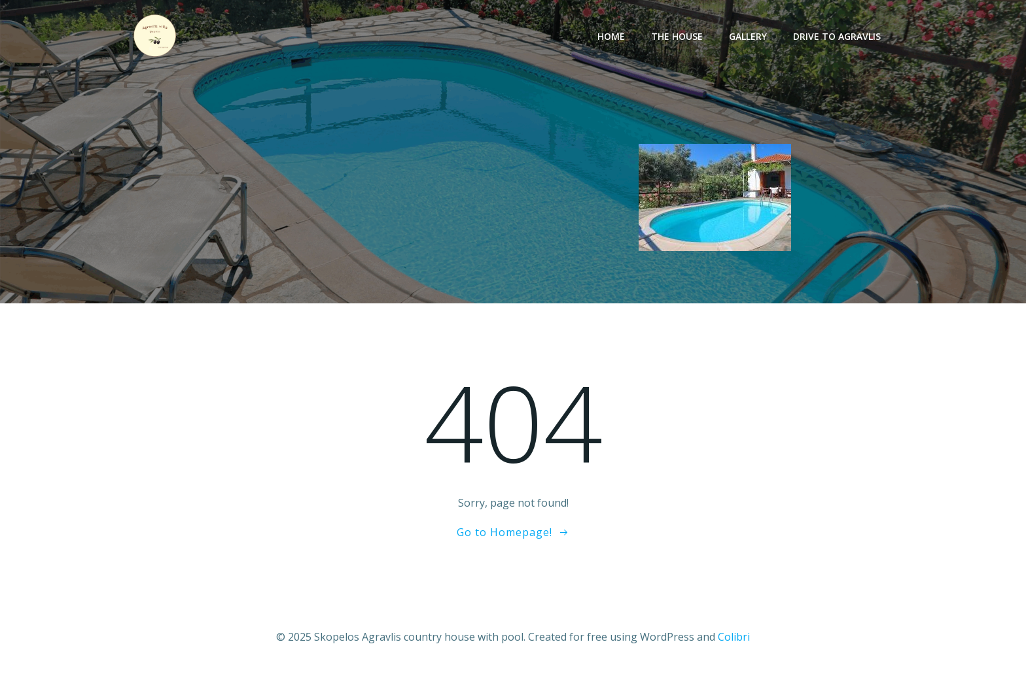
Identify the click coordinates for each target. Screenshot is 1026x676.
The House (677, 36)
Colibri (734, 637)
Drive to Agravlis (837, 36)
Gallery (748, 36)
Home (611, 36)
